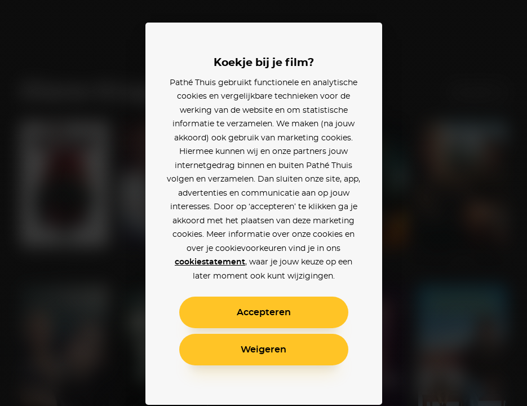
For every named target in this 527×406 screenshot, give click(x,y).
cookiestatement (210, 262)
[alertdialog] (263, 203)
